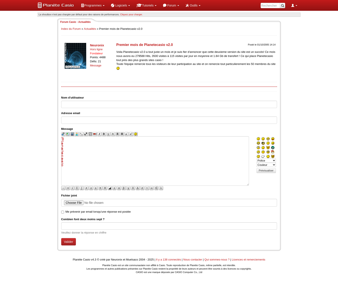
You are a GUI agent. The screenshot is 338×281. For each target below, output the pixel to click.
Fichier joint (69, 195)
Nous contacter (192, 259)
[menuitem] (93, 5)
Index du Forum (71, 28)
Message (96, 65)
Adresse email (70, 113)
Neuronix (97, 45)
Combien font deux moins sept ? (83, 219)
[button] (93, 5)
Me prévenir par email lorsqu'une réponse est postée (98, 211)
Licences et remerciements (248, 259)
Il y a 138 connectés (169, 259)
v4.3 (93, 259)
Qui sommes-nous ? (216, 259)
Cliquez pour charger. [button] (131, 14)
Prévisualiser (266, 170)
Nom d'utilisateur (72, 97)
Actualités (90, 28)
